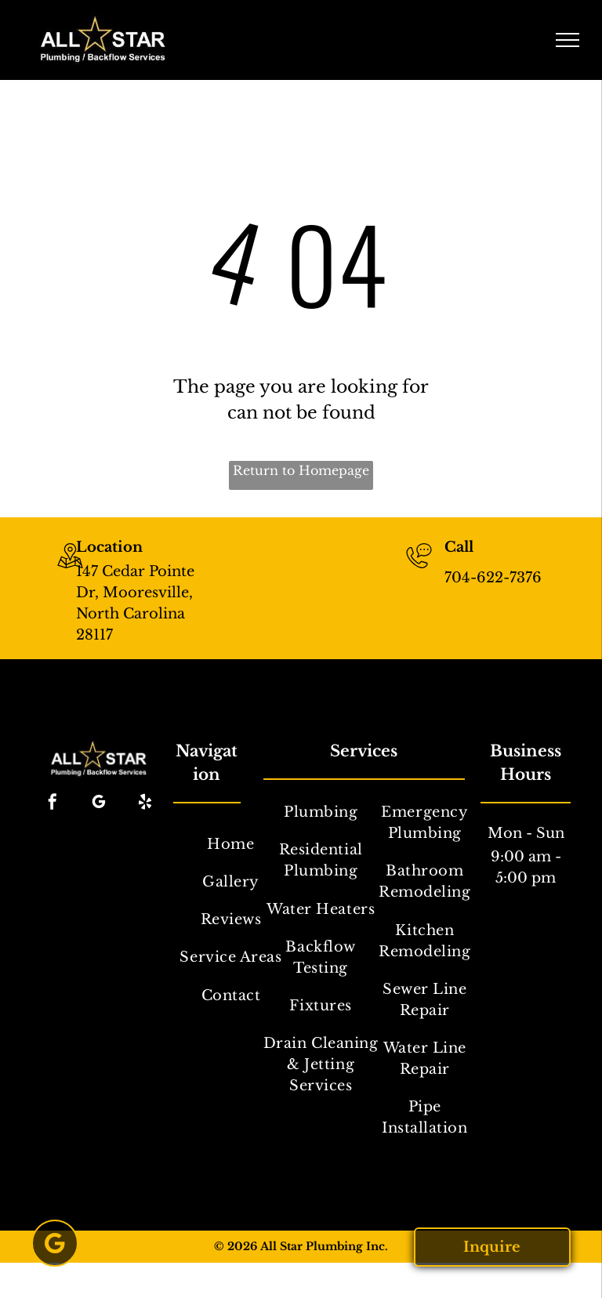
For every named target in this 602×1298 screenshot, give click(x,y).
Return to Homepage (301, 470)
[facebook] (52, 804)
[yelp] (145, 804)
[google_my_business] (99, 804)
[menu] (567, 40)
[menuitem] (230, 844)
